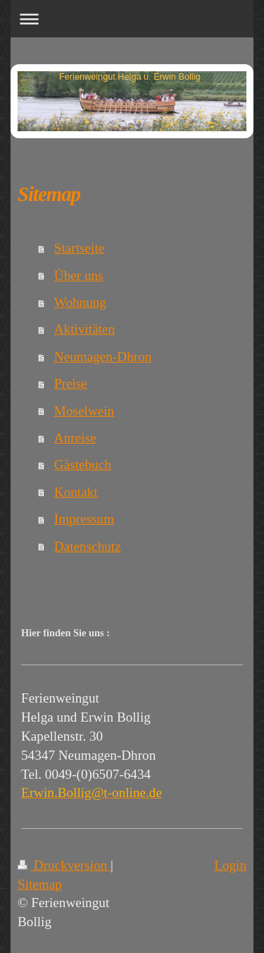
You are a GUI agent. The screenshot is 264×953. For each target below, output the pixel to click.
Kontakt (76, 492)
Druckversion (64, 865)
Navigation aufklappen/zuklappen (132, 19)
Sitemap (40, 884)
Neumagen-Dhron (103, 356)
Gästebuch (82, 464)
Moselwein (84, 410)
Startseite (79, 248)
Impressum (84, 518)
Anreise (75, 437)
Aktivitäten (84, 329)
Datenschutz (87, 546)
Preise (70, 383)
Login (230, 865)
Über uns (78, 275)
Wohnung (80, 302)
